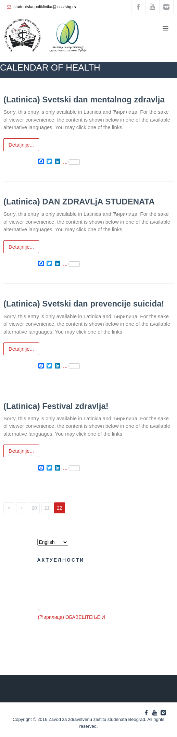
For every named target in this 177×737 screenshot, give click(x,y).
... (71, 162)
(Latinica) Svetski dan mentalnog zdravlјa (84, 99)
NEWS (166, 87)
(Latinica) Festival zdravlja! (56, 406)
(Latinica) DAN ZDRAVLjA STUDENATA (79, 201)
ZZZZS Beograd (83, 87)
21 (47, 508)
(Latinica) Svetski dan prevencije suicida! (83, 303)
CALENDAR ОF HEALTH (128, 87)
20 (34, 508)
